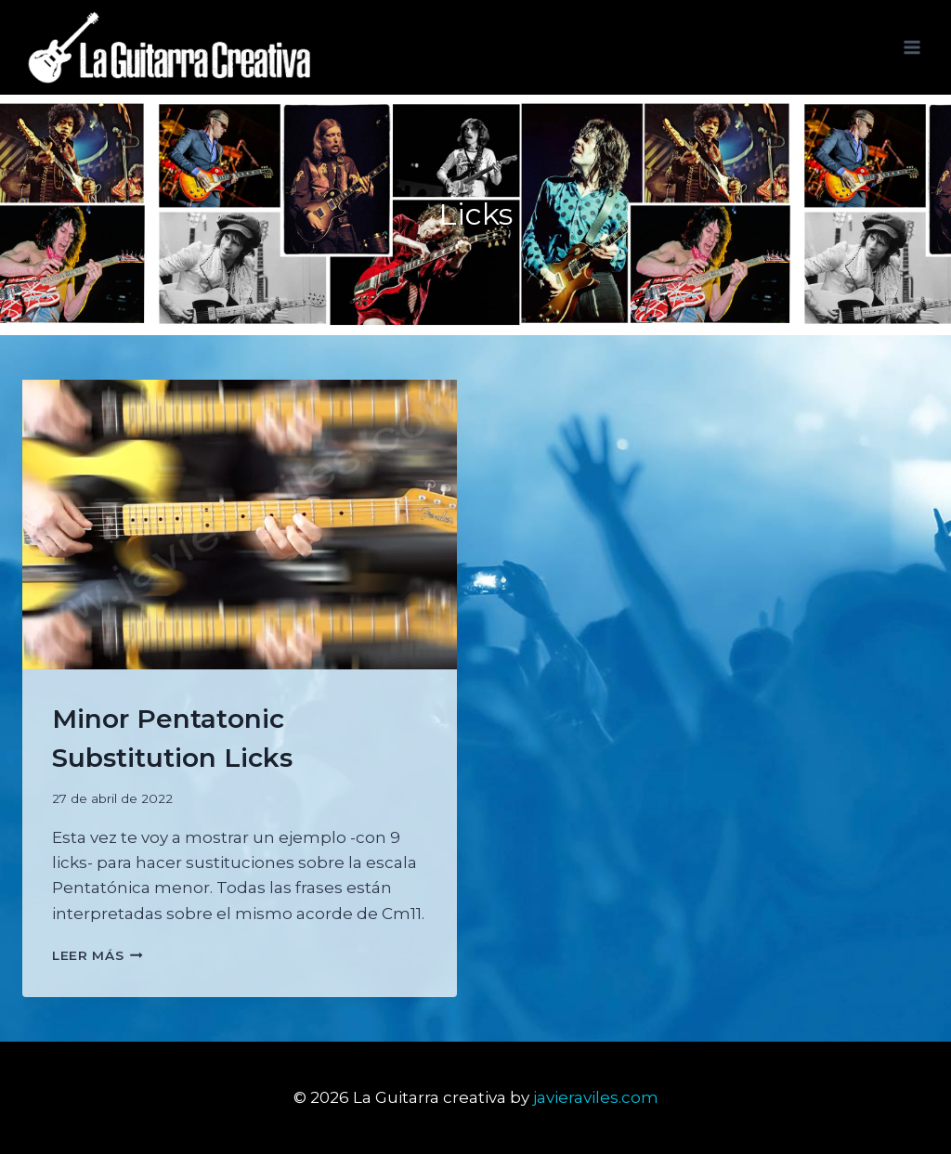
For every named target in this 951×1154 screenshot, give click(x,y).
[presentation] (239, 524)
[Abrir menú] (911, 46)
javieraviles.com (595, 1097)
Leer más (97, 955)
